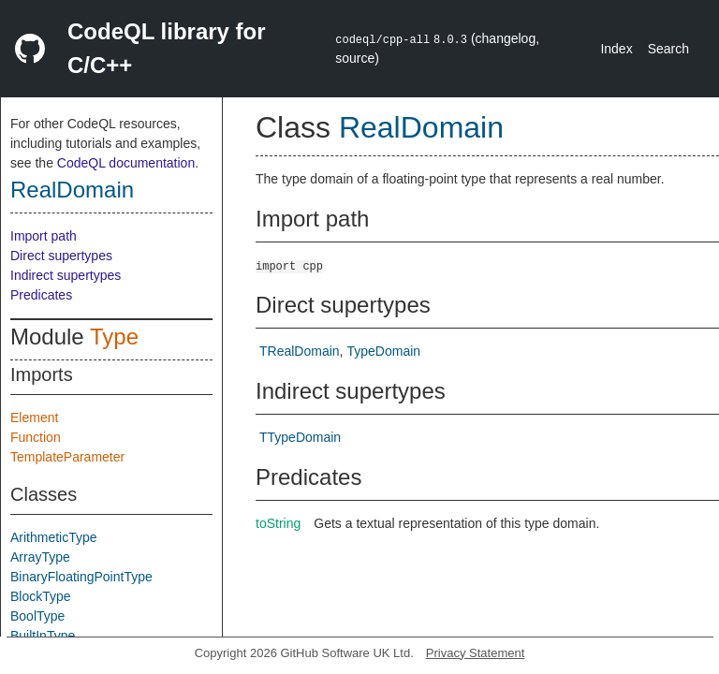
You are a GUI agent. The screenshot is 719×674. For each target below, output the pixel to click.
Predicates (41, 294)
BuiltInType (42, 635)
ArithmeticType (53, 537)
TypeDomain (383, 351)
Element (34, 417)
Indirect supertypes (65, 275)
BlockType (40, 596)
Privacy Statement (475, 653)
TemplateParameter (67, 456)
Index (616, 48)
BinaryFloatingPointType (81, 576)
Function (35, 437)
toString (278, 523)
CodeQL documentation (126, 162)
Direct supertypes (61, 255)
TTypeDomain (300, 437)
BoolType (37, 615)
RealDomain (72, 189)
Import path (43, 235)
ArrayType (40, 556)
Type (114, 336)
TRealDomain (299, 351)
